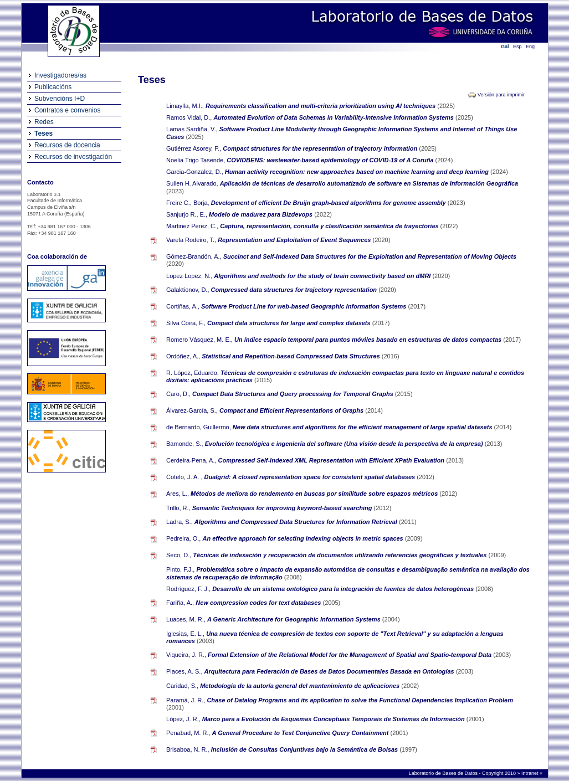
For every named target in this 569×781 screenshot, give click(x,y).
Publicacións (52, 87)
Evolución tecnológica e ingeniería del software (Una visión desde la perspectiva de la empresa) (345, 443)
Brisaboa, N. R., (187, 749)
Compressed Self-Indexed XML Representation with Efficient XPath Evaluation (332, 460)
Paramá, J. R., (185, 700)
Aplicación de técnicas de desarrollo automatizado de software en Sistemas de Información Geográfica (369, 183)
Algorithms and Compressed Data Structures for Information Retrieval (296, 521)
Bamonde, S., (184, 443)
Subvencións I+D (59, 98)
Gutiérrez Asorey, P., (193, 148)
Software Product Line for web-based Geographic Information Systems (304, 306)
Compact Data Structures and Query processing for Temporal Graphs (293, 393)
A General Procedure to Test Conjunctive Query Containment (301, 732)
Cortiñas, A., (182, 306)
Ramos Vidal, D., (189, 117)
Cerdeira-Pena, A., (191, 460)
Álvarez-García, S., (192, 410)
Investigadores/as (60, 75)
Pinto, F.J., (180, 569)
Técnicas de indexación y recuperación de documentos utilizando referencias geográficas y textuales (340, 555)
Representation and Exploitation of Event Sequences (295, 240)
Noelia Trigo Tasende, (195, 160)
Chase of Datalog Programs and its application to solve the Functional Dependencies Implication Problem (360, 700)
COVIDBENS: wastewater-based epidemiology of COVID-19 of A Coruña (331, 160)
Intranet (530, 773)
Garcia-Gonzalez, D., (194, 171)
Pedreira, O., (183, 538)
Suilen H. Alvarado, (192, 183)
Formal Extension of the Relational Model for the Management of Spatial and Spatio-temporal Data (350, 654)
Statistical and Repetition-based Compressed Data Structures (292, 356)
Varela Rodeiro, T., (191, 240)
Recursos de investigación (73, 157)
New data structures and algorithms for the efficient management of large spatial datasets (363, 427)
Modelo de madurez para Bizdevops (261, 214)
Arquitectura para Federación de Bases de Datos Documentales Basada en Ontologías (330, 671)
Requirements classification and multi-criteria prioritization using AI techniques (321, 105)
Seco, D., (178, 555)
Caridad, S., (182, 685)
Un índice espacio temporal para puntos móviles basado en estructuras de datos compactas (368, 339)
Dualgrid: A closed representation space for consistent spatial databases (310, 477)
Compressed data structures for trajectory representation (295, 289)
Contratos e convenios (67, 110)
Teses (43, 133)
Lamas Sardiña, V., (192, 129)
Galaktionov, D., (187, 289)
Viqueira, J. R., (186, 654)
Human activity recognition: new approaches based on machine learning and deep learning (357, 171)
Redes (44, 122)
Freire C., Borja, (187, 202)
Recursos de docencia (67, 145)
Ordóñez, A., (183, 356)
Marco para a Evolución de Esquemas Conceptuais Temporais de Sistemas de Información (334, 719)
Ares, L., (177, 493)
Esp (517, 46)
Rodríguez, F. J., (188, 588)
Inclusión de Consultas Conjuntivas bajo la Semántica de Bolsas (305, 749)
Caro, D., (178, 393)
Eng (530, 46)
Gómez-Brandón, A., (194, 256)
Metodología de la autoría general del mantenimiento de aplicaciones (300, 685)
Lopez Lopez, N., (189, 276)
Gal (505, 46)
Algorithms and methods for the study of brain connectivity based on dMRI (323, 276)
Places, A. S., (184, 671)
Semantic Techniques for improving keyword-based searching (283, 508)
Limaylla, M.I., (185, 105)
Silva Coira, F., (186, 323)
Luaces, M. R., (186, 619)
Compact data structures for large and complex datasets (289, 323)
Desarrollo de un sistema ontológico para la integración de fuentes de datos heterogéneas (343, 588)
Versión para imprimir (501, 94)
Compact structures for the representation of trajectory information (321, 148)
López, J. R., (183, 719)
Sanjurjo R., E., (186, 214)
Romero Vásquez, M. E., (199, 339)
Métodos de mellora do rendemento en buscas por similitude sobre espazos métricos (315, 493)
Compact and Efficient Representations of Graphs (292, 410)
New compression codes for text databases (259, 602)
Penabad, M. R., (188, 732)
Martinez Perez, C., (192, 226)
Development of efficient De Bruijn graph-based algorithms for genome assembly (329, 202)
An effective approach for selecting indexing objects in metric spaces (303, 538)
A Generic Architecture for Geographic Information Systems (294, 619)
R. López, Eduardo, (192, 372)
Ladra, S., (179, 521)
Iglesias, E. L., (185, 633)
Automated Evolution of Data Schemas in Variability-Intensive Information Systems (334, 117)
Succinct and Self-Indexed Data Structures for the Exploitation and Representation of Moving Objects (369, 256)
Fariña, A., (180, 602)
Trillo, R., (178, 508)
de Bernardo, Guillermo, (198, 427)
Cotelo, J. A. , (184, 477)
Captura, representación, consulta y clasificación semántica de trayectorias (330, 226)
